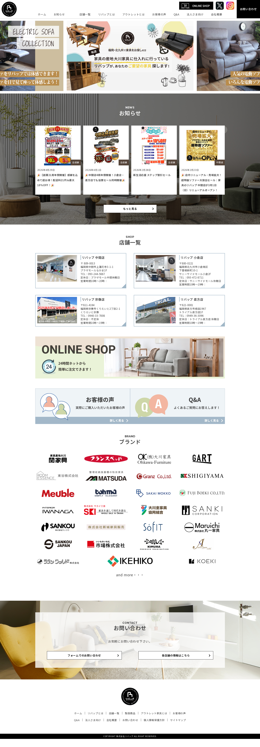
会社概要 (216, 14)
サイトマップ (173, 728)
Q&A (176, 14)
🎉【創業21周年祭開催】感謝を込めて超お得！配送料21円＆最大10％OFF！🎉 (57, 180)
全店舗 (75, 162)
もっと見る (130, 214)
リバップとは (106, 14)
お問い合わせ (248, 9)
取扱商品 (129, 721)
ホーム (42, 14)
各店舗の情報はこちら (165, 663)
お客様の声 (159, 14)
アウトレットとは (133, 14)
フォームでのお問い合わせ (95, 663)
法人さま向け (195, 14)
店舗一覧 (85, 14)
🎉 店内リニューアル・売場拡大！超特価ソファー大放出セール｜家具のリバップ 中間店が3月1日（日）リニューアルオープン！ (201, 185)
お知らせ (59, 14)
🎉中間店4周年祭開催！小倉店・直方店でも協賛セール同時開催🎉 (106, 180)
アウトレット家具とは (151, 721)
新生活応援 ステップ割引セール (153, 175)
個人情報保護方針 (151, 728)
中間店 (219, 162)
